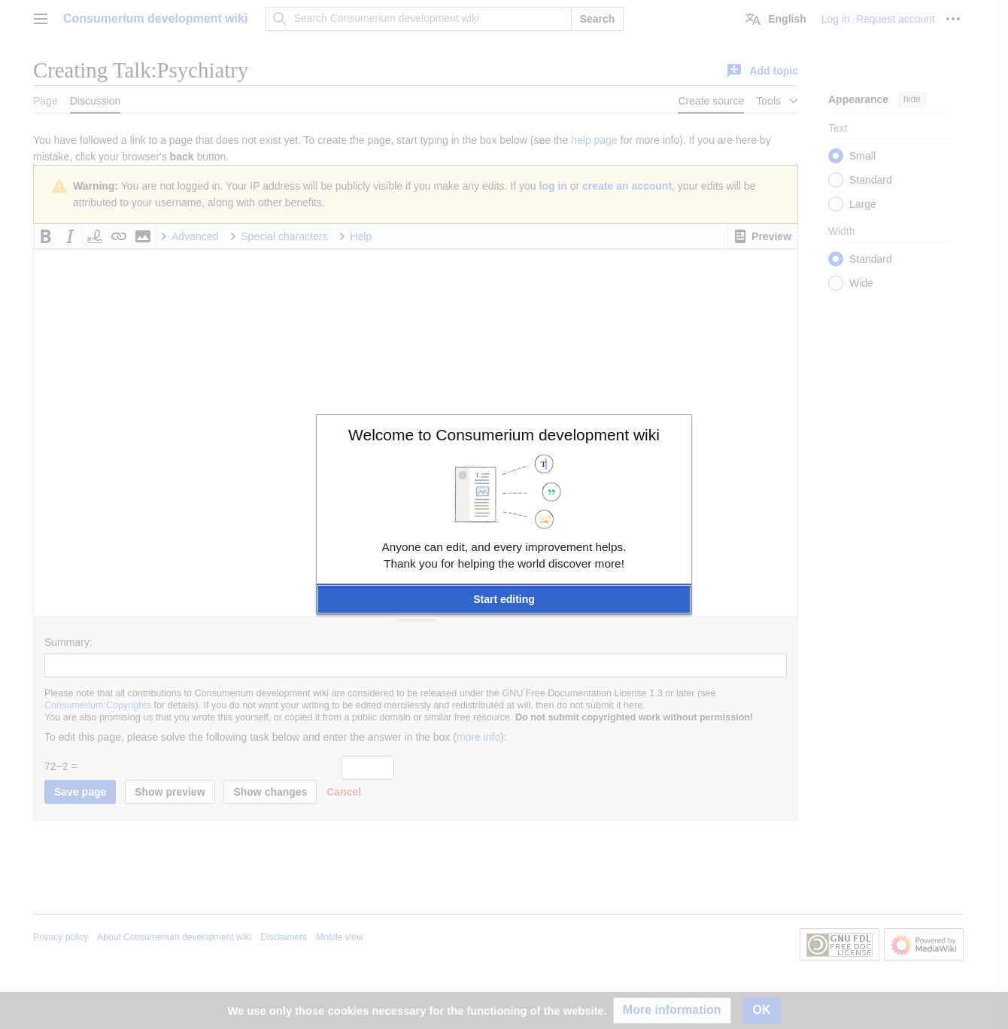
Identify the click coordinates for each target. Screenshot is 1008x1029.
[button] (504, 599)
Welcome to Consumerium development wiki (504, 434)
